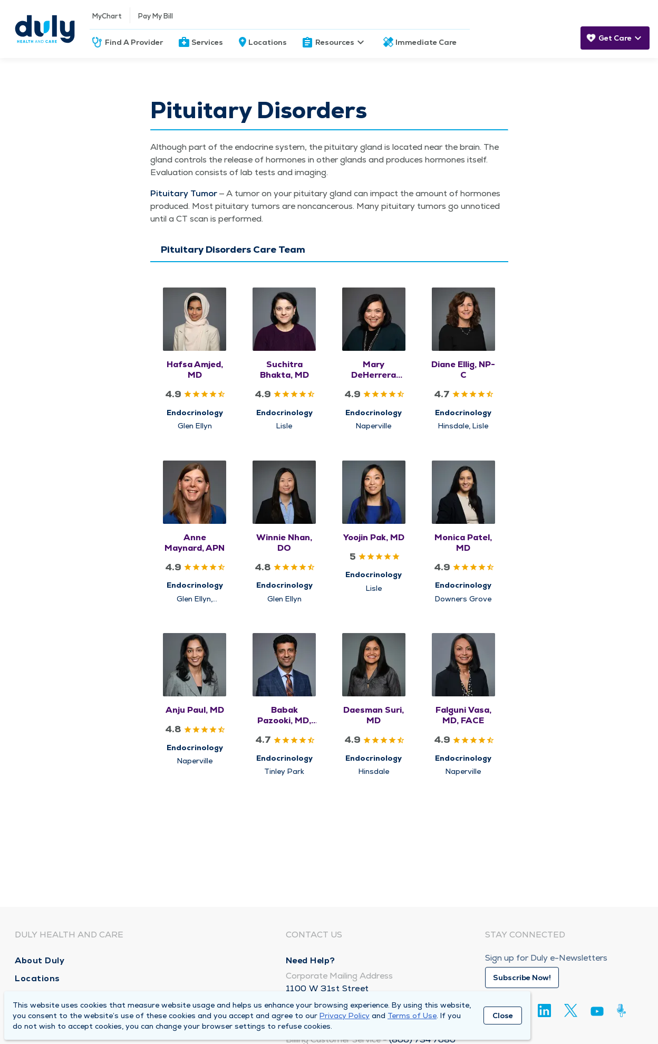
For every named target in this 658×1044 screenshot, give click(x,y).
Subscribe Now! (522, 977)
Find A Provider (134, 42)
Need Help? (310, 960)
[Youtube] (597, 1013)
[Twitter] (570, 1010)
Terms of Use (412, 1015)
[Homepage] (45, 29)
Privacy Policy (345, 1015)
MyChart (107, 16)
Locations (267, 42)
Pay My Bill (155, 16)
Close (502, 1015)
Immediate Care (426, 42)
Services (207, 42)
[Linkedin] (544, 1010)
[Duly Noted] (623, 1010)
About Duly (39, 960)
